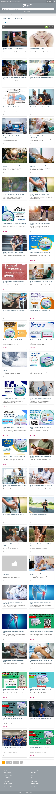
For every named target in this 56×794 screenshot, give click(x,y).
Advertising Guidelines (35, 770)
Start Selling (6, 781)
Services (6, 14)
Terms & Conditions (8, 775)
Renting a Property (35, 783)
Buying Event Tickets (35, 788)
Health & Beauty (28, 11)
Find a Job (33, 786)
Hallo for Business (8, 783)
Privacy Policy (7, 777)
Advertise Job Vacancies (9, 788)
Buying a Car (33, 784)
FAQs (32, 777)
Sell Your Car (6, 784)
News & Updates (7, 772)
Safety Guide (33, 772)
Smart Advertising (34, 774)
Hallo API (32, 775)
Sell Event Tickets (8, 786)
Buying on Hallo (34, 781)
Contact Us (6, 774)
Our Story (6, 770)
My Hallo (49, 1)
